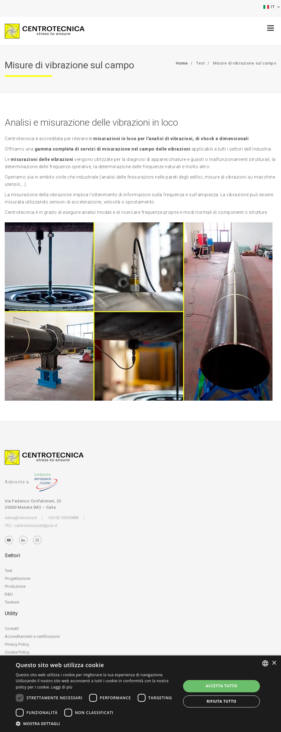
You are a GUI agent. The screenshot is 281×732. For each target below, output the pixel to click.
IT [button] (269, 6)
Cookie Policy (17, 652)
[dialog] (140, 693)
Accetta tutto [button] (221, 686)
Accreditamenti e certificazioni (32, 636)
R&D (9, 594)
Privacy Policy (17, 644)
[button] (96, 723)
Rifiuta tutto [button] (222, 701)
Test (8, 570)
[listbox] (265, 663)
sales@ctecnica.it (21, 517)
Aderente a (32, 481)
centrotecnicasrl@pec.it (35, 525)
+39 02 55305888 (63, 517)
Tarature (12, 602)
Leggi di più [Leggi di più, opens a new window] (61, 687)
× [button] (274, 663)
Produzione (15, 586)
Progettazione (17, 578)
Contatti (12, 628)
